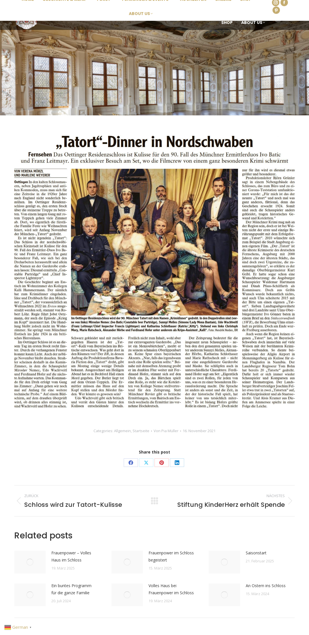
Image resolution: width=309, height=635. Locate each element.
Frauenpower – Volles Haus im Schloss (71, 556)
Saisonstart (256, 553)
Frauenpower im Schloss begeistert (171, 556)
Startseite (141, 430)
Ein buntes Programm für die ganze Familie (71, 589)
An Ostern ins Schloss (266, 585)
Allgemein (122, 430)
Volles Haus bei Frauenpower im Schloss (171, 589)
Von (166, 430)
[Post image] (30, 562)
